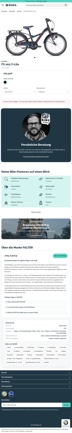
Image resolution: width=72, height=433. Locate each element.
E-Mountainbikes (19, 347)
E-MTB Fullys (30, 347)
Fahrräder (12, 11)
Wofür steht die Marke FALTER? (16, 302)
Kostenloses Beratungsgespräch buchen (36, 156)
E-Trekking (41, 347)
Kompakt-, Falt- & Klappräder (14, 358)
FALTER (19, 11)
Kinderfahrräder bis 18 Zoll (51, 358)
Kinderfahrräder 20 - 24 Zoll (14, 362)
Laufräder (46, 362)
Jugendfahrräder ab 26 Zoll (32, 362)
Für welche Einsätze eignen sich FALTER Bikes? (21, 307)
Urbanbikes (10, 355)
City (56, 351)
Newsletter (5, 400)
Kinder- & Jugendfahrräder (33, 358)
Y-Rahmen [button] (41, 92)
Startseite (4, 11)
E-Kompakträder (38, 351)
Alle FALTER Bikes (60, 256)
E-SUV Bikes (63, 347)
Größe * (5, 88)
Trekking (29, 355)
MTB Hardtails (62, 355)
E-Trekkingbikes (51, 347)
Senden (66, 405)
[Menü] (69, 420)
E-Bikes (9, 347)
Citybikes (63, 351)
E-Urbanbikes (26, 351)
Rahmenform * (41, 88)
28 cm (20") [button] (8, 92)
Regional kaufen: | (36, 1)
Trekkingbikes (39, 355)
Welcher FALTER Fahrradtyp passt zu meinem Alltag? (22, 312)
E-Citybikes (17, 351)
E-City (8, 351)
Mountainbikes (51, 355)
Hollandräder (20, 355)
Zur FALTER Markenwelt (36, 235)
